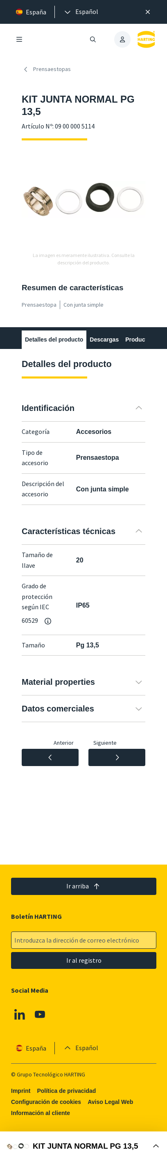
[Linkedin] (19, 1014)
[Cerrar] (147, 12)
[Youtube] (39, 1014)
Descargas (104, 339)
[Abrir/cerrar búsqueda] (93, 39)
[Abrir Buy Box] (83, 1146)
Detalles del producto (54, 339)
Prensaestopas (46, 69)
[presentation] (80, 12)
